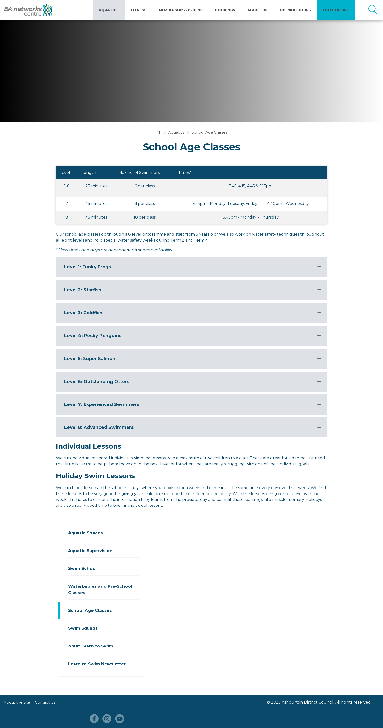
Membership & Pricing (181, 10)
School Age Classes (90, 610)
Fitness (139, 10)
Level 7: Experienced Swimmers (101, 404)
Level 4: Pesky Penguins (92, 335)
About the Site (17, 702)
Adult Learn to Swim (90, 646)
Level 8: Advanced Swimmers (99, 427)
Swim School (82, 568)
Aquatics (109, 10)
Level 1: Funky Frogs (88, 267)
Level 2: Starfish (83, 290)
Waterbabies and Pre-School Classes (100, 589)
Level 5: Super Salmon (89, 358)
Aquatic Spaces (85, 532)
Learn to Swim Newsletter (97, 663)
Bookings (225, 10)
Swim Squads (83, 628)
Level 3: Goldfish (83, 312)
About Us (257, 10)
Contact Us (45, 702)
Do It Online (336, 10)
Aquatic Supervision (90, 550)
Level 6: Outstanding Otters (96, 381)
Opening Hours (295, 10)
